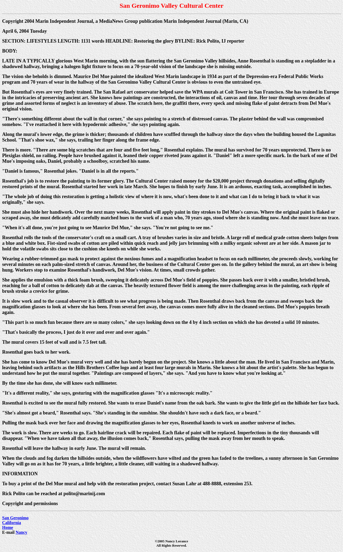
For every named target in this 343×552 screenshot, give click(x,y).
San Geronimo (15, 518)
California (11, 522)
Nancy (21, 532)
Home (7, 527)
